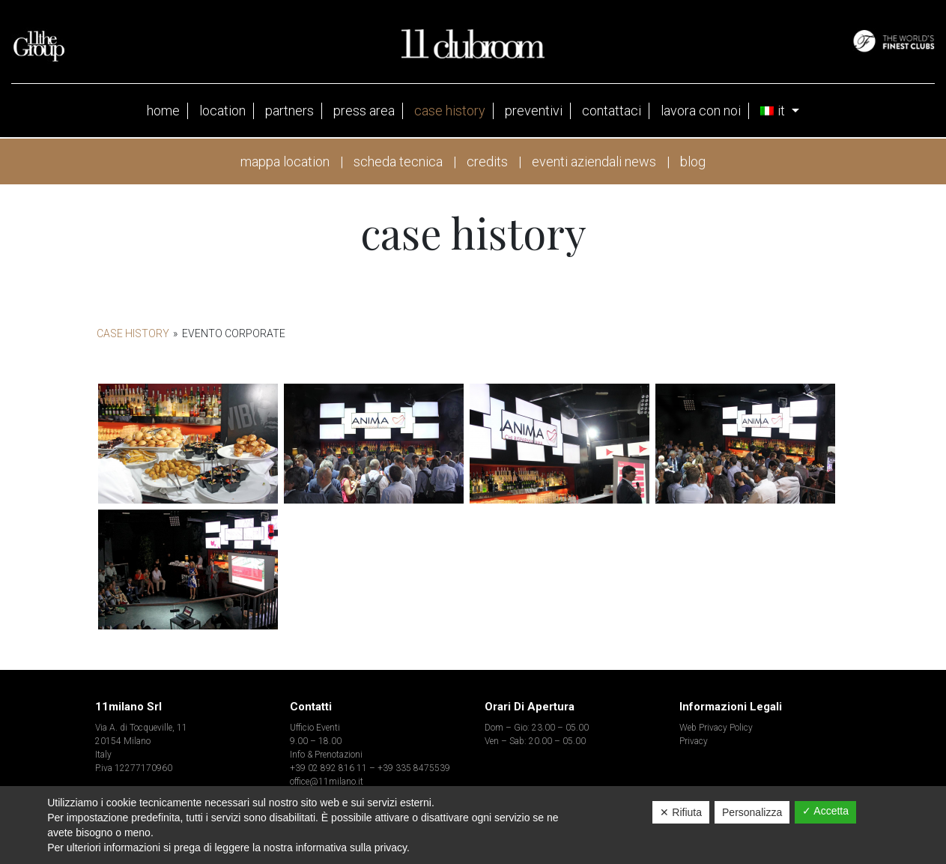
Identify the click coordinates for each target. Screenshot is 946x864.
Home (163, 110)
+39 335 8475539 (414, 768)
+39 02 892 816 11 (328, 768)
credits (487, 161)
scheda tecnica (398, 161)
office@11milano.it (326, 781)
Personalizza (752, 812)
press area (364, 110)
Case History (133, 333)
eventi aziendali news (594, 161)
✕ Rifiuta (681, 812)
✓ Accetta (825, 811)
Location (222, 110)
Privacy (693, 741)
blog (693, 161)
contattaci (611, 110)
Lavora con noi (701, 110)
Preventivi (534, 110)
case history (449, 110)
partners (289, 110)
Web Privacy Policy (716, 727)
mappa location (285, 161)
